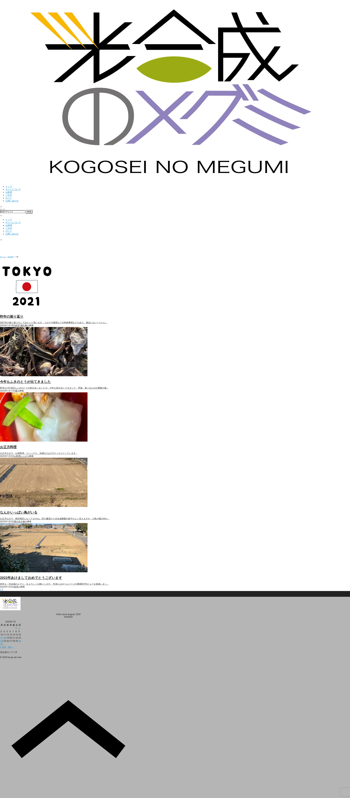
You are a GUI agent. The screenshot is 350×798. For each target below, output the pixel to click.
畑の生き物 (19, 521)
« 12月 (3, 647)
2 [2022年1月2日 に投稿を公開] (19, 628)
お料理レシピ (20, 456)
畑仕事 (24, 325)
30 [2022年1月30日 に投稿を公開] (19, 641)
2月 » (10, 647)
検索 (29, 211)
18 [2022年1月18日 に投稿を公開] (4, 638)
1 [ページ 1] (0, 589)
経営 (17, 325)
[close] (1, 206)
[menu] (4, 209)
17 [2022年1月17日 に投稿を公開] (1, 638)
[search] (1, 209)
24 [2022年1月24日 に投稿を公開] (1, 641)
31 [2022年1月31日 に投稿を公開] (1, 644)
